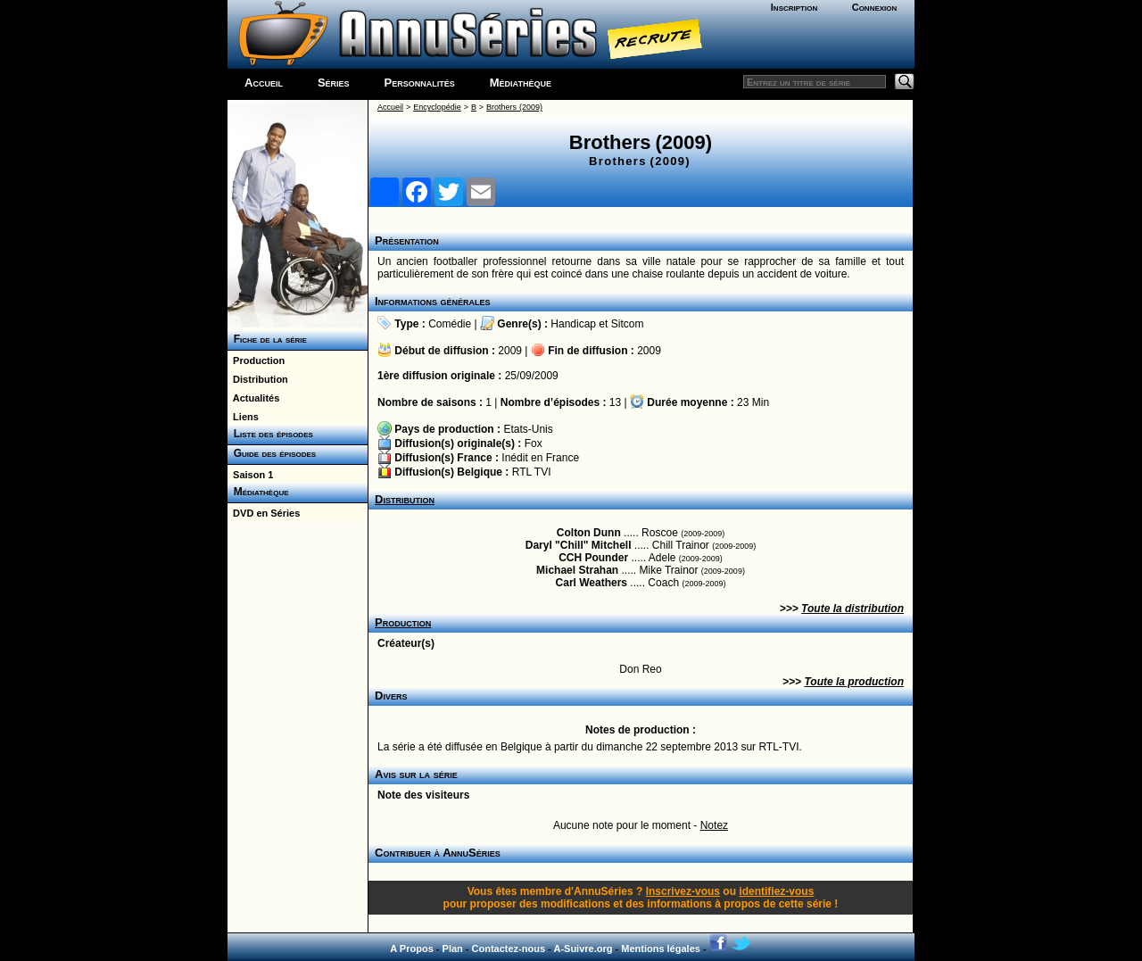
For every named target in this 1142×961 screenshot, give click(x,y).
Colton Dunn (589, 532)
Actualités (253, 398)
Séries (334, 82)
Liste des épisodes (270, 433)
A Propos (412, 948)
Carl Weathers (591, 582)
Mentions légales (660, 948)
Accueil (263, 82)
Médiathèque (520, 82)
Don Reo (640, 669)
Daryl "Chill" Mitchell (578, 545)
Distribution (258, 379)
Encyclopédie (437, 107)
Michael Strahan (577, 570)
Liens (243, 416)
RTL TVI (531, 472)
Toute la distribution (852, 608)
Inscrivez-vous (683, 891)
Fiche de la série (267, 339)
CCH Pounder (593, 557)
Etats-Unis (527, 429)
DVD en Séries (264, 513)
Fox (533, 443)
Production (256, 360)
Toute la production (854, 681)
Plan (453, 948)
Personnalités (420, 82)
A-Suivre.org (582, 948)
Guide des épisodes (272, 453)
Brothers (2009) (514, 107)
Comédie (449, 324)
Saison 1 (250, 474)
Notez (714, 825)
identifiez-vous (776, 891)
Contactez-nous (509, 948)
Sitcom (627, 324)
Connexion (875, 7)
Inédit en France (540, 458)
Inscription (794, 7)
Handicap (573, 324)
